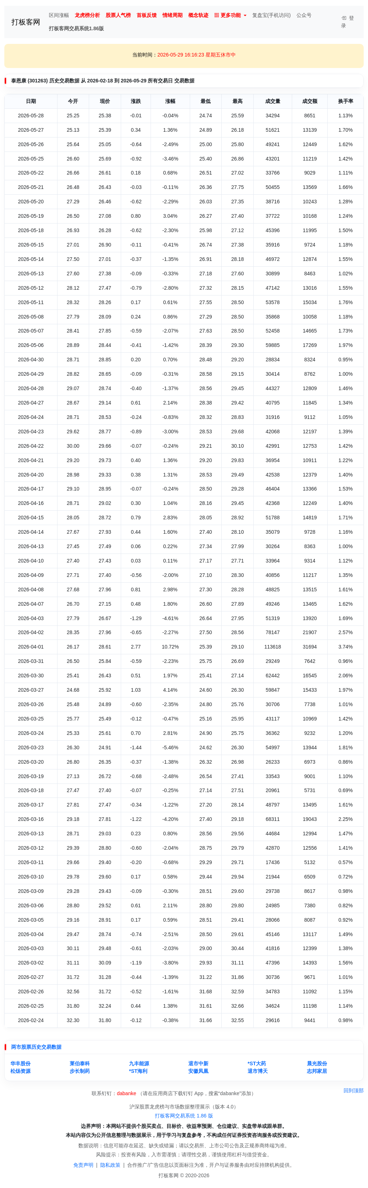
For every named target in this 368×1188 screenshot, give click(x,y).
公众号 (304, 15)
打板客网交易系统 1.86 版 (184, 1116)
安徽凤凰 (198, 1071)
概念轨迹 (198, 15)
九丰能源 (139, 1063)
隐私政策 (110, 1165)
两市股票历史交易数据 (36, 1047)
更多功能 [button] (227, 15)
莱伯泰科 (80, 1063)
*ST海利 (138, 1071)
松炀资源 (20, 1071)
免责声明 (83, 1165)
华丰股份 (20, 1063)
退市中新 (198, 1063)
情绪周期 (172, 15)
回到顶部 (354, 1090)
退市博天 (258, 1071)
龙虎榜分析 (87, 15)
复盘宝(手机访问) (271, 15)
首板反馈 (147, 15)
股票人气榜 (118, 15)
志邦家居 (317, 1071)
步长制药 (80, 1071)
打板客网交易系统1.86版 (76, 28)
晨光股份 (317, 1063)
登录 (347, 21)
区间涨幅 (59, 15)
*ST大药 (257, 1063)
